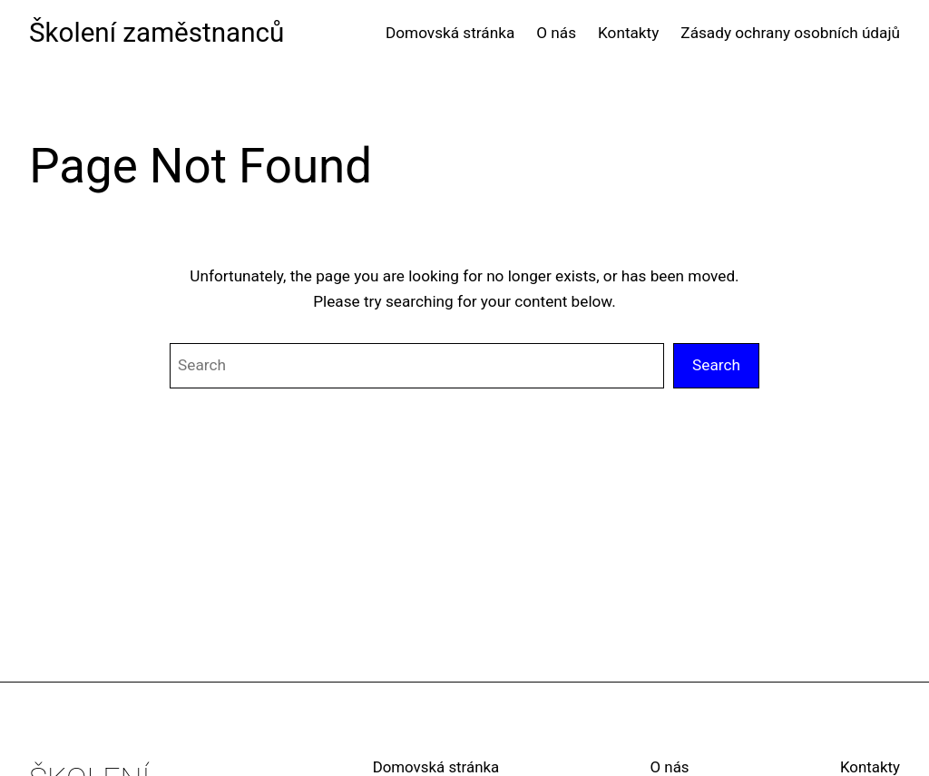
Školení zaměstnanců (156, 32)
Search (716, 365)
